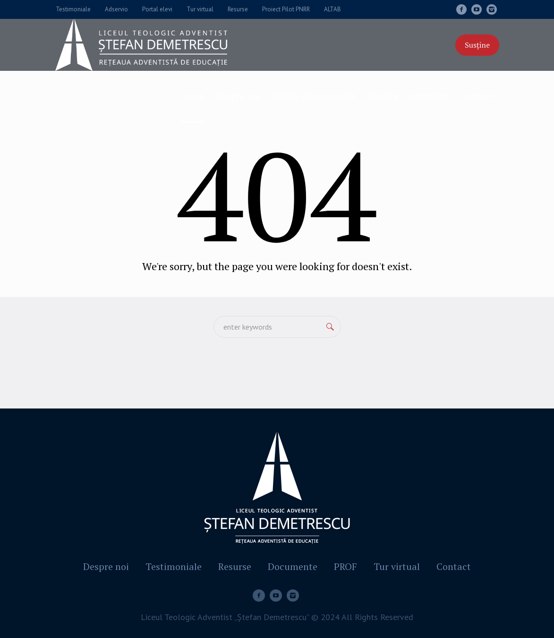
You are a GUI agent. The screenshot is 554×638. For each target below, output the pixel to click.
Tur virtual (397, 567)
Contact (453, 567)
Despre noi (106, 567)
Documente (292, 567)
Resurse (234, 567)
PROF (345, 567)
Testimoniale (173, 567)
